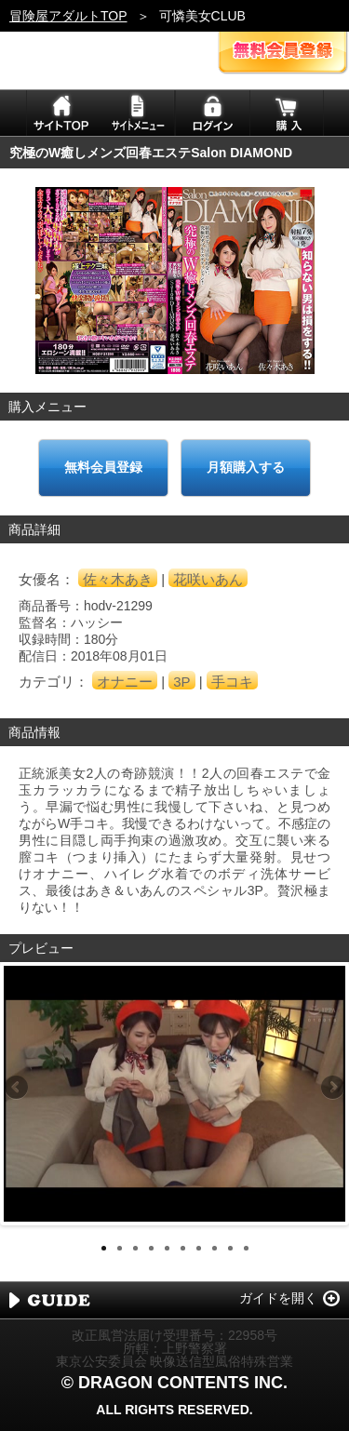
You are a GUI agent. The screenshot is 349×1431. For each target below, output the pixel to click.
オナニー (125, 681)
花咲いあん (208, 579)
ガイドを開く (278, 1298)
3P (181, 681)
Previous (18, 1089)
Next (331, 1089)
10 (246, 1248)
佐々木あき (118, 579)
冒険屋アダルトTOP (68, 15)
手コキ (232, 681)
